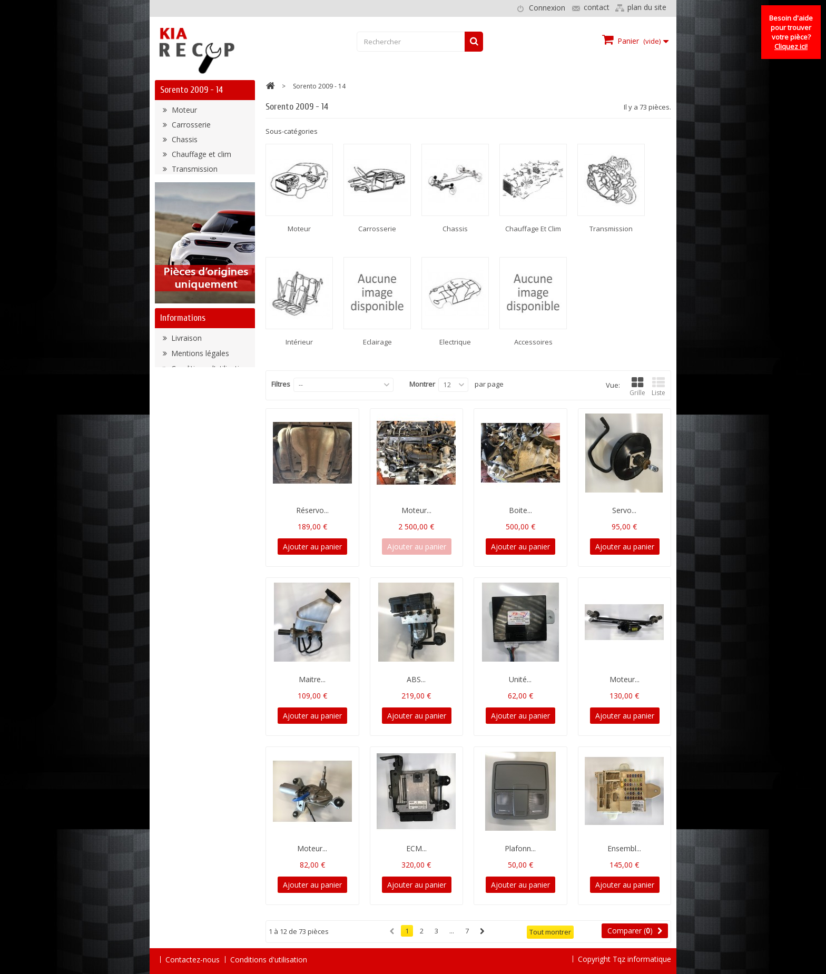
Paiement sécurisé (201, 460)
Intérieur (185, 186)
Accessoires (191, 230)
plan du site (646, 7)
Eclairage (186, 201)
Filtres (280, 384)
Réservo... (312, 510)
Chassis (184, 142)
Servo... (624, 510)
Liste (658, 387)
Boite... (520, 510)
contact (596, 7)
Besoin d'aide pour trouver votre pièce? (791, 32)
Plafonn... (520, 848)
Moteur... (416, 510)
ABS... (416, 679)
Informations (182, 392)
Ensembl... (624, 848)
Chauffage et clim (200, 157)
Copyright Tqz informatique (624, 959)
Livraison (185, 414)
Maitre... (312, 679)
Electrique (187, 216)
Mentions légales (199, 430)
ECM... (416, 848)
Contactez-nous (192, 960)
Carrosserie (190, 127)
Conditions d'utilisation (208, 445)
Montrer (422, 384)
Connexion (547, 8)
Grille (637, 387)
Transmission (194, 171)
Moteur (183, 112)
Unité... (520, 679)
